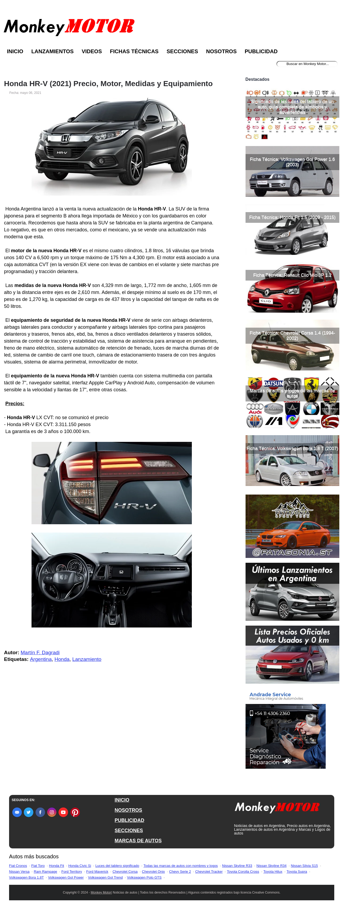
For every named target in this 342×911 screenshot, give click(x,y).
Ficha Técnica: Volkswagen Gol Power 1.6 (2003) (292, 162)
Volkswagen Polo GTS (144, 877)
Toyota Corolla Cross (243, 872)
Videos (92, 51)
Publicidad (261, 51)
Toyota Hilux (272, 872)
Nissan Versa (19, 872)
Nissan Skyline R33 (237, 866)
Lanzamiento (87, 659)
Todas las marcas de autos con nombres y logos (180, 866)
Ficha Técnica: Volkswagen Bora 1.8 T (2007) (292, 448)
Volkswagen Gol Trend (105, 877)
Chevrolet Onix (153, 872)
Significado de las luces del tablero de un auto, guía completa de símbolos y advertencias (292, 107)
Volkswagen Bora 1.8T (26, 877)
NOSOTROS (128, 810)
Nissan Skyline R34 (271, 866)
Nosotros (221, 51)
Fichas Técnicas (134, 51)
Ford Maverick (97, 872)
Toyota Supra (297, 872)
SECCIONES (129, 830)
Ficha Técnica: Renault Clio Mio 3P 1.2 (292, 275)
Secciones (182, 51)
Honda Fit (56, 866)
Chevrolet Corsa (125, 872)
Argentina (41, 659)
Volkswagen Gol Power (66, 877)
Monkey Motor (101, 892)
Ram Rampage (45, 872)
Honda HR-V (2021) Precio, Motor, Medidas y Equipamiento (108, 84)
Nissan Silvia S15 (304, 866)
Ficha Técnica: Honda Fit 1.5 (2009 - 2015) (292, 217)
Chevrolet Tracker (209, 872)
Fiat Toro (38, 866)
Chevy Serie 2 (180, 872)
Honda (62, 659)
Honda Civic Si (79, 866)
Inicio (15, 51)
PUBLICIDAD (129, 820)
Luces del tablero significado (117, 866)
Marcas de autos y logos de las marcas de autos (292, 393)
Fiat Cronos (18, 866)
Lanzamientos (52, 51)
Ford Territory (71, 872)
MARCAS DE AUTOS (138, 840)
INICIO (122, 800)
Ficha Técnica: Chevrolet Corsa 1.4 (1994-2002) (292, 335)
